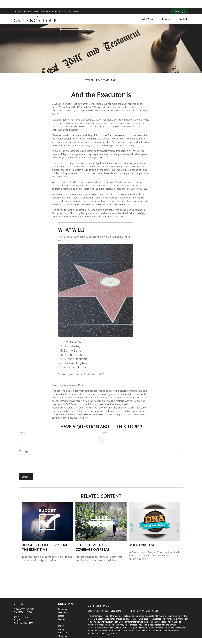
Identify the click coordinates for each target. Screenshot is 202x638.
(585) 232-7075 (72, 3)
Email (105, 424)
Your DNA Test (142, 536)
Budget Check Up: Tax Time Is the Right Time (46, 538)
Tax (59, 614)
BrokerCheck (152, 602)
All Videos (62, 627)
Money (61, 617)
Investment (63, 604)
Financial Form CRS (100, 597)
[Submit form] (26, 468)
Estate (61, 607)
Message (23, 442)
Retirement (63, 600)
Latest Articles (64, 624)
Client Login (179, 3)
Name (22, 424)
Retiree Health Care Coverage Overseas (92, 538)
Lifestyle (62, 620)
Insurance (62, 610)
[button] (148, 10)
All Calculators (64, 631)
